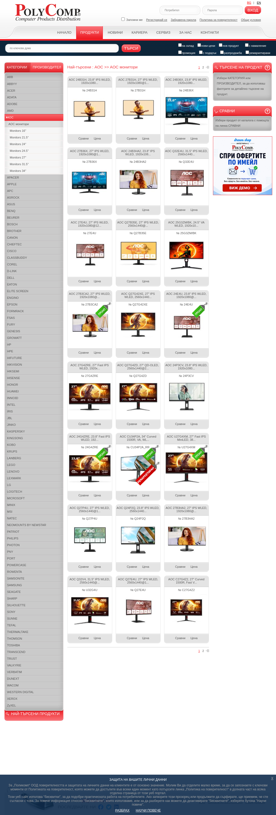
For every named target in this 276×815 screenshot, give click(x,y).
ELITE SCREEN (17, 291)
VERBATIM (14, 672)
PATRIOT (13, 531)
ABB (10, 77)
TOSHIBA (13, 645)
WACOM (13, 685)
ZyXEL (11, 705)
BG (249, 2)
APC (10, 190)
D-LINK (12, 271)
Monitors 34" (18, 170)
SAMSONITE (16, 578)
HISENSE (13, 378)
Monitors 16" (18, 130)
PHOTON (13, 545)
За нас (185, 32)
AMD (10, 110)
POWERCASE (16, 565)
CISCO (12, 251)
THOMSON (14, 638)
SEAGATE (14, 591)
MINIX (11, 505)
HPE (10, 351)
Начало (64, 32)
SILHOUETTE (16, 605)
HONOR (12, 384)
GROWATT (14, 337)
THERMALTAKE (18, 632)
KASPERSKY (16, 431)
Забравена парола (183, 19)
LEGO (11, 464)
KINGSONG (15, 438)
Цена (97, 138)
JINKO (11, 424)
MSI (10, 511)
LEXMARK (14, 478)
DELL (11, 277)
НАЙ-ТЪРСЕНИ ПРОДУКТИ (35, 714)
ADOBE (12, 104)
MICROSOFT (16, 498)
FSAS (11, 317)
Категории (17, 67)
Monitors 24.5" (19, 150)
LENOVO (13, 471)
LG (9, 484)
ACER (11, 90)
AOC (10, 117)
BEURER (13, 217)
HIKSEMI (13, 371)
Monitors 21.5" (19, 137)
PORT (11, 558)
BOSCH (12, 224)
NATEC (12, 518)
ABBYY (12, 84)
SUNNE (12, 618)
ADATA (12, 97)
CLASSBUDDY (17, 257)
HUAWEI (13, 391)
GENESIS (13, 331)
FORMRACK (15, 311)
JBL (9, 418)
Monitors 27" (18, 157)
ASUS (11, 204)
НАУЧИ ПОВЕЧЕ (148, 810)
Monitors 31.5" (19, 164)
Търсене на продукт (241, 67)
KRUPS (12, 451)
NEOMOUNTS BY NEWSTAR (26, 525)
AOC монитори (19, 124)
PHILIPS (12, 538)
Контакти (210, 32)
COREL (12, 264)
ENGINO (13, 297)
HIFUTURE (14, 358)
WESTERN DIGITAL (20, 692)
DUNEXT (13, 678)
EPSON (12, 304)
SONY (11, 611)
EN (259, 2)
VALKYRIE (14, 665)
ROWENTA (14, 571)
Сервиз (163, 32)
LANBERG (14, 458)
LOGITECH (14, 491)
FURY (11, 324)
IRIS (10, 411)
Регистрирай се (156, 19)
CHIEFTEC (14, 244)
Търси (131, 48)
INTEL (11, 404)
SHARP (12, 598)
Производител (47, 67)
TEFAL (11, 625)
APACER (13, 177)
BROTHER (14, 231)
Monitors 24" (18, 144)
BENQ (11, 211)
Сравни (84, 138)
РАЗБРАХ (122, 810)
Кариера (139, 32)
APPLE (12, 184)
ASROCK (13, 197)
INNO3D (12, 398)
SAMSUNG (14, 585)
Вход (252, 10)
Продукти (89, 32)
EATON (12, 284)
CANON (12, 237)
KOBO (11, 444)
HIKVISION (14, 364)
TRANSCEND (16, 652)
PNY (10, 551)
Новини (115, 32)
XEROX (12, 698)
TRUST (12, 658)
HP (9, 344)
